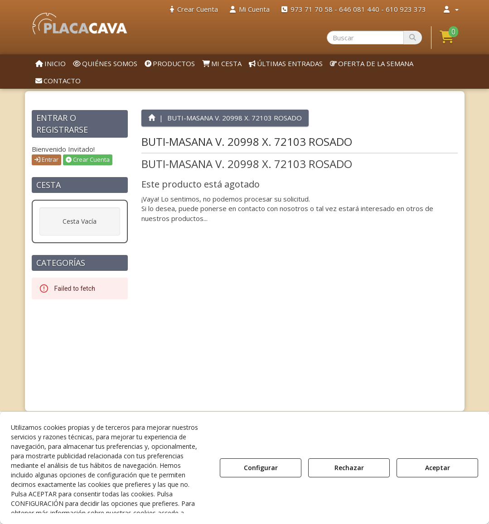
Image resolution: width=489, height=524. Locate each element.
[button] (80, 23)
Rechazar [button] (349, 467)
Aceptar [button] (437, 467)
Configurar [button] (261, 467)
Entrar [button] (46, 159)
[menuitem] (194, 9)
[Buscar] (412, 37)
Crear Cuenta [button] (88, 159)
